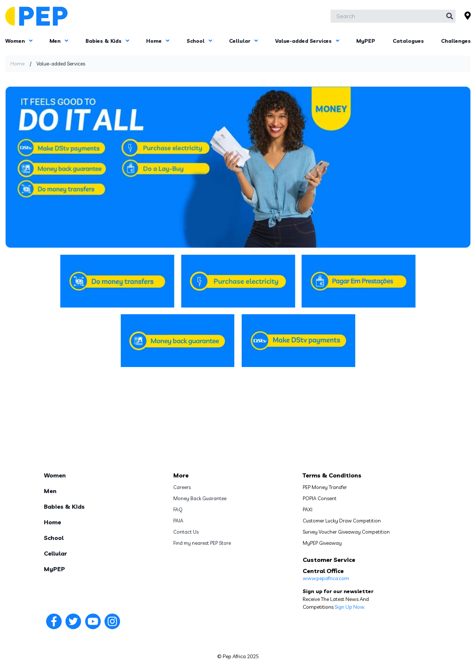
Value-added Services (307, 41)
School (199, 41)
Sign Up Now (349, 607)
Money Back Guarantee (199, 498)
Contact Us (186, 532)
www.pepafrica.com (326, 578)
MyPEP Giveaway (322, 543)
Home (157, 41)
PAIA (178, 521)
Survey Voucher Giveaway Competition (346, 532)
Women (18, 41)
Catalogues (408, 41)
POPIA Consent (320, 498)
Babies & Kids (107, 41)
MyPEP (365, 41)
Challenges (456, 41)
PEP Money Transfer (325, 487)
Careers (182, 487)
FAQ (178, 509)
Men (58, 41)
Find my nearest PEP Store (202, 543)
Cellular (243, 41)
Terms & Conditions (332, 475)
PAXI (307, 509)
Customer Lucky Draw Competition (342, 521)
